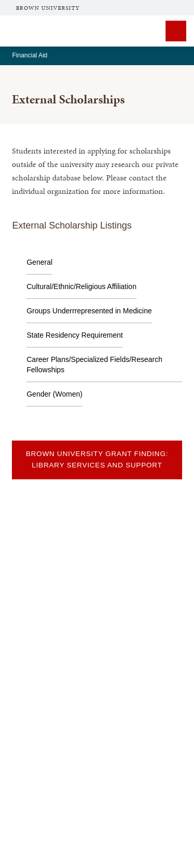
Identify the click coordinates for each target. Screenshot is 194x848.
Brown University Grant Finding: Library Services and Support (97, 459)
